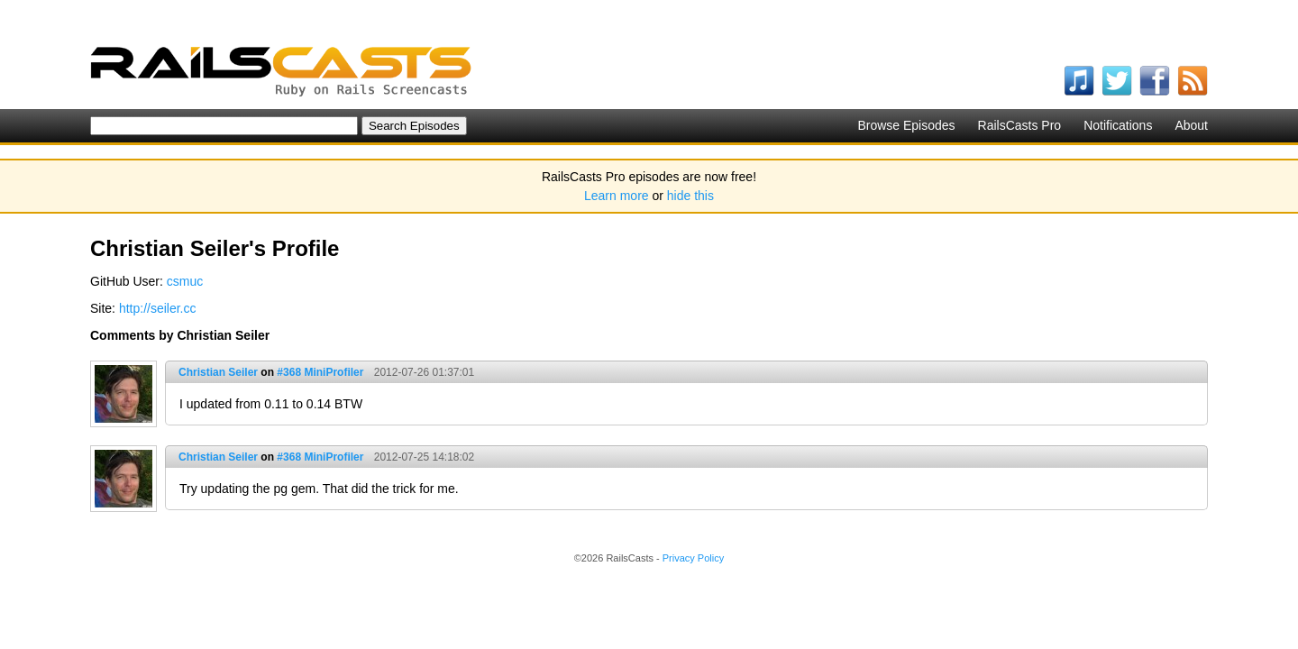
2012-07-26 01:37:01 (424, 372)
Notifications (1117, 125)
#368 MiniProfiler (320, 372)
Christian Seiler (218, 372)
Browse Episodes (906, 125)
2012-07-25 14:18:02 (424, 457)
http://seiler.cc (158, 308)
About (1191, 125)
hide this (690, 195)
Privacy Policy (693, 558)
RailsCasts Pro (1020, 125)
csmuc (185, 281)
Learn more (616, 195)
